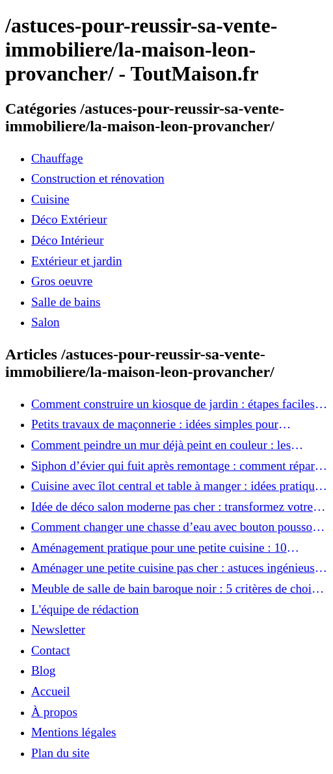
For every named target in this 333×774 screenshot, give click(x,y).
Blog (43, 670)
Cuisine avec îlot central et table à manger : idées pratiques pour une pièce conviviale (178, 486)
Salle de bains (66, 302)
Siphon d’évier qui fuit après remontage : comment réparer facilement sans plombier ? (178, 466)
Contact (50, 650)
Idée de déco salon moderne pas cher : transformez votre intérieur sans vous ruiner (172, 507)
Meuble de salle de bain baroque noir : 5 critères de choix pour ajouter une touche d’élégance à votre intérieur (174, 589)
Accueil (50, 691)
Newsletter (58, 629)
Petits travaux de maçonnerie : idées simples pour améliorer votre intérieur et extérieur (154, 424)
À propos (54, 712)
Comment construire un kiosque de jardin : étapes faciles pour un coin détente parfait (173, 404)
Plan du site (60, 753)
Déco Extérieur (69, 219)
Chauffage (57, 158)
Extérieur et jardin (76, 261)
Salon (45, 322)
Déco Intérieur (67, 240)
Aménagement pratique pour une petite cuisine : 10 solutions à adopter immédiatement (159, 548)
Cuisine (50, 199)
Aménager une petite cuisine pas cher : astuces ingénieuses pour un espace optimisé (178, 568)
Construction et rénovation (98, 178)
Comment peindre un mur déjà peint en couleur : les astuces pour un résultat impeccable (161, 445)
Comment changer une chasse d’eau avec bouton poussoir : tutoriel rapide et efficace (178, 527)
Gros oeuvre (61, 281)
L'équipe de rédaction (85, 609)
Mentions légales (73, 732)
